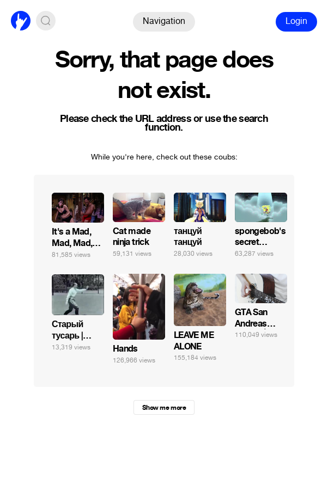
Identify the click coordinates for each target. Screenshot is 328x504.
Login (296, 21)
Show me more (164, 407)
